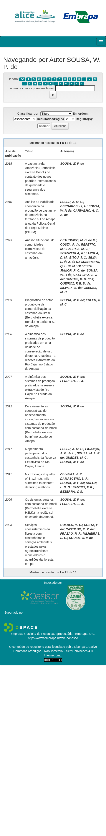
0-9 (22, 79)
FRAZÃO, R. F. (70, 533)
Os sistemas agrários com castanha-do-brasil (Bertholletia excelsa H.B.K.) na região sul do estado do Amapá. (41, 508)
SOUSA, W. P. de (72, 163)
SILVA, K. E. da (71, 287)
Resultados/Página (50, 119)
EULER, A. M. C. (71, 202)
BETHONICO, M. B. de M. (78, 240)
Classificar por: (28, 113)
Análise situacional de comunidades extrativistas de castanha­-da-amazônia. (39, 248)
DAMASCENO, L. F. (74, 478)
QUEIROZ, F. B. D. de (75, 283)
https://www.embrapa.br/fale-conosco (53, 638)
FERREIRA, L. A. (72, 381)
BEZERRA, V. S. (71, 491)
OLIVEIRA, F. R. (71, 474)
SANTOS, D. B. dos (79, 279)
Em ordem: (81, 113)
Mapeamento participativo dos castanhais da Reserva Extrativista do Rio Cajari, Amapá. (40, 457)
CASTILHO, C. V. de (80, 529)
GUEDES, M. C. (76, 457)
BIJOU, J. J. (77, 257)
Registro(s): (84, 119)
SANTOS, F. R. (83, 487)
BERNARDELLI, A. (73, 206)
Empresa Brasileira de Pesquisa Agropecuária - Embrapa (49, 633)
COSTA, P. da (69, 244)
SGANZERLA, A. (72, 253)
